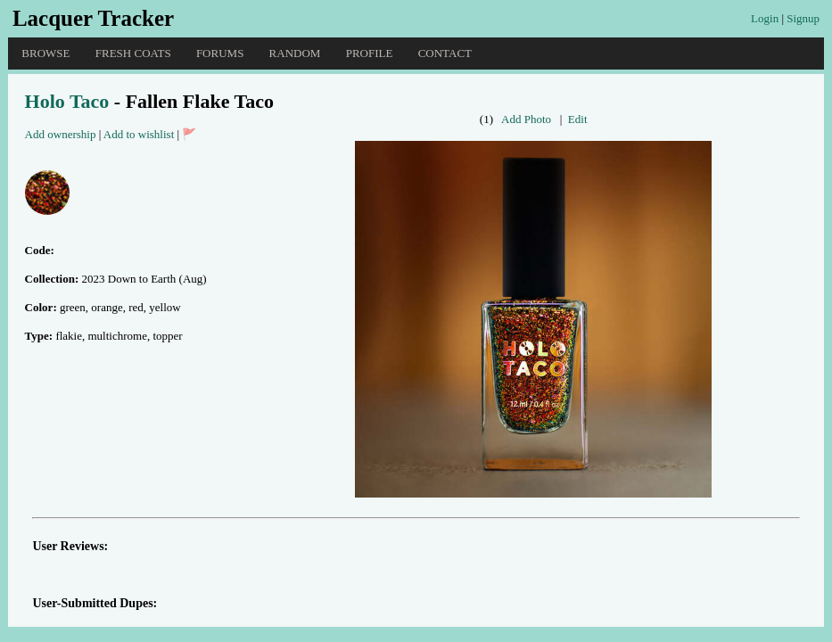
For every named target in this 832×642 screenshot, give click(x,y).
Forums (219, 53)
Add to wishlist (138, 134)
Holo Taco (67, 101)
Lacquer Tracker (93, 18)
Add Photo (526, 119)
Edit (578, 119)
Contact (445, 53)
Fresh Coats (133, 53)
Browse (45, 53)
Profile (369, 53)
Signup (803, 18)
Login (764, 18)
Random (295, 53)
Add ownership (60, 134)
